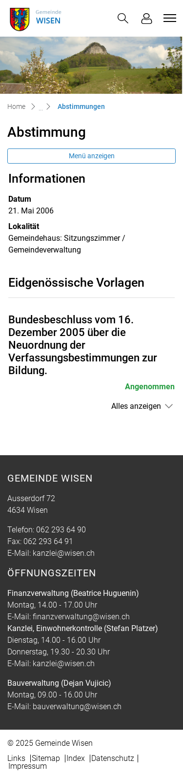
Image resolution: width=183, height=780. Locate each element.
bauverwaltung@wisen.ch (77, 706)
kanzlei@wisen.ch (64, 553)
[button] (123, 18)
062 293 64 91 (48, 541)
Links (16, 758)
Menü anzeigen (92, 156)
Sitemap (46, 758)
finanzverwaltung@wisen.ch (81, 616)
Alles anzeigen (136, 406)
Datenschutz (112, 758)
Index (75, 758)
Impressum (27, 766)
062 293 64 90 (61, 529)
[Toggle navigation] (168, 18)
